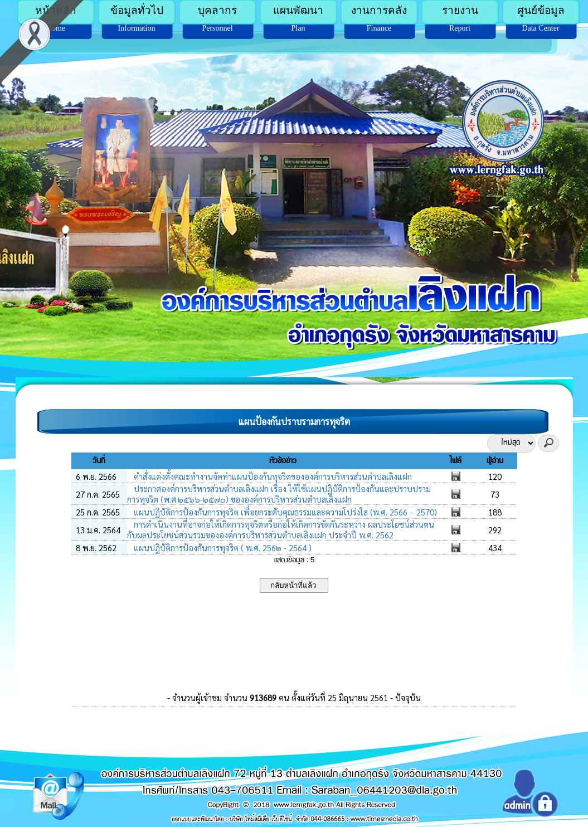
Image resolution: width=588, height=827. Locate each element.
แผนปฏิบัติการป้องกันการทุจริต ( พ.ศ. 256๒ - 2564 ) (222, 547)
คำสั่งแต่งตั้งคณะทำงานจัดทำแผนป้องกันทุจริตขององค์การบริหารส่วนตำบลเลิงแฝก (272, 476)
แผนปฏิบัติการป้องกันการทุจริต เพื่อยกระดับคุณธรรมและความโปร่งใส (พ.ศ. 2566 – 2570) (284, 512)
